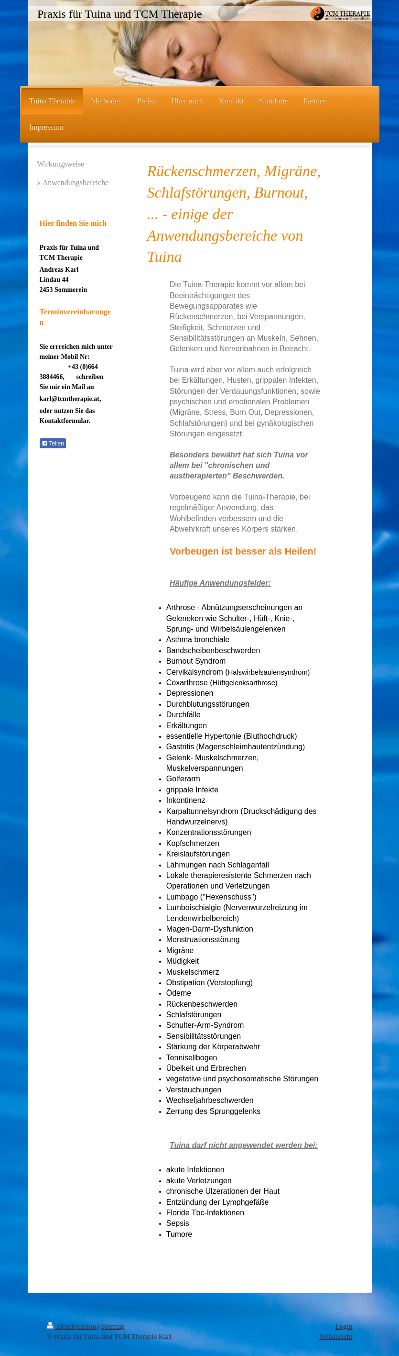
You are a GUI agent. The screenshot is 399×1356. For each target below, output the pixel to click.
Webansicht (336, 1336)
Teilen (53, 443)
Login (344, 1326)
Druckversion (72, 1326)
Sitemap (112, 1326)
